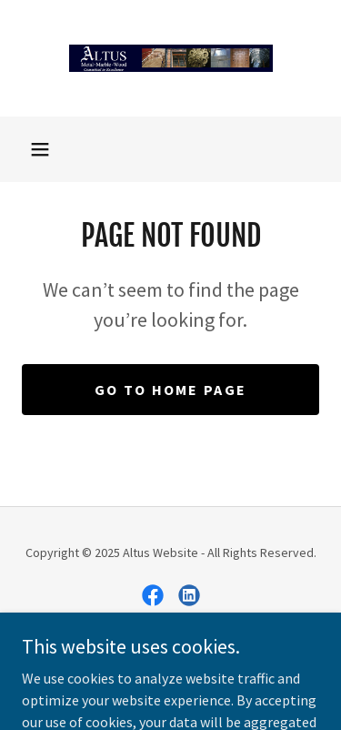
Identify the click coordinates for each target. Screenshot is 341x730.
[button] (40, 149)
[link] (171, 58)
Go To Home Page (170, 389)
